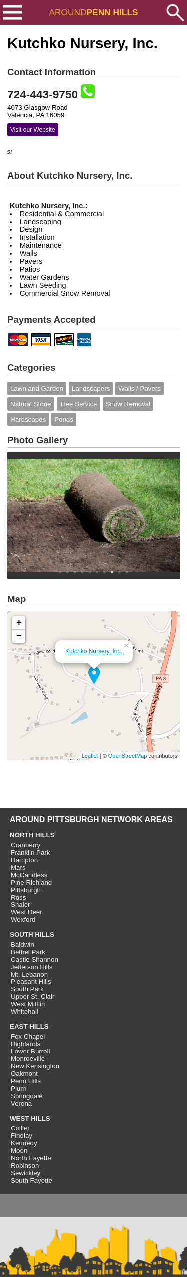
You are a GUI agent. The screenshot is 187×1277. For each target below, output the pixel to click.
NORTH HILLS (32, 835)
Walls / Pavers (139, 388)
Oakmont (24, 1073)
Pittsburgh (26, 890)
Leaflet (90, 756)
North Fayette (31, 1158)
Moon (19, 1150)
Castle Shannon (34, 959)
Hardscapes (28, 419)
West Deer (26, 912)
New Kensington (35, 1066)
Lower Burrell (30, 1051)
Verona (21, 1103)
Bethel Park (28, 952)
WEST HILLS (30, 1118)
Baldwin (22, 944)
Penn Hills (26, 1081)
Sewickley (25, 1173)
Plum (18, 1088)
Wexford (23, 919)
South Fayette (31, 1180)
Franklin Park (30, 852)
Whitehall (24, 1011)
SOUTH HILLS (32, 934)
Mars (18, 867)
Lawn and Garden (36, 388)
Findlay (21, 1135)
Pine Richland (31, 882)
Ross (18, 897)
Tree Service (78, 404)
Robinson (25, 1165)
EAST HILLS (29, 1026)
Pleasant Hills (31, 981)
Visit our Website (32, 129)
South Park (27, 989)
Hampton (24, 860)
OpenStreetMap (127, 756)
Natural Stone (30, 404)
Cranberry (25, 845)
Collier (20, 1128)
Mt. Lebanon (29, 974)
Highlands (25, 1044)
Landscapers (91, 388)
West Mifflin (28, 1004)
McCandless (29, 875)
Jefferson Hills (31, 967)
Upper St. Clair (32, 996)
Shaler (20, 904)
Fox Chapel (28, 1036)
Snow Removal (128, 404)
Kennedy (24, 1143)
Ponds (63, 419)
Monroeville (28, 1058)
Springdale (27, 1096)
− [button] (19, 636)
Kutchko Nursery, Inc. (93, 651)
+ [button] (19, 623)
